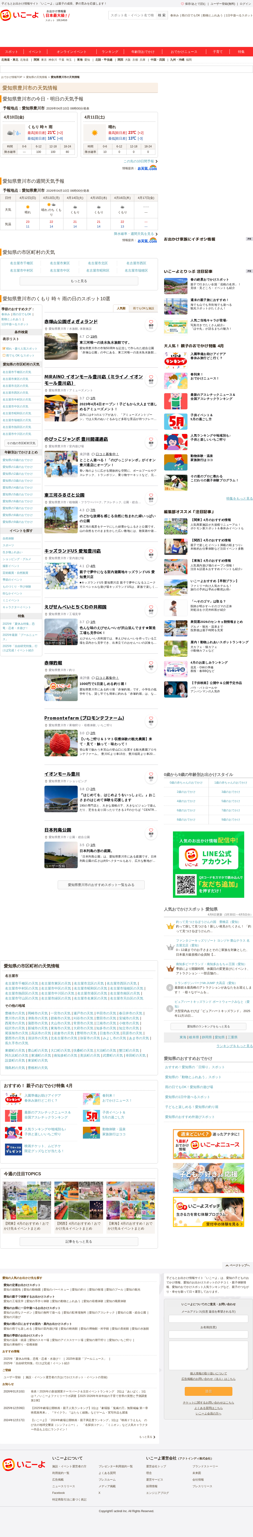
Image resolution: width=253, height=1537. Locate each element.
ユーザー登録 (12, 1377)
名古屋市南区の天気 (125, 993)
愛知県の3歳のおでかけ (18, 480)
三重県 (233, 1037)
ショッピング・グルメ (17, 559)
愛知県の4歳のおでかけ (18, 487)
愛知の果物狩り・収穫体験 (21, 1344)
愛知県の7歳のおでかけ (18, 508)
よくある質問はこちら (208, 1408)
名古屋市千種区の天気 (17, 372)
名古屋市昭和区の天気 (17, 413)
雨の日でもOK (191, 15)
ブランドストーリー (205, 1466)
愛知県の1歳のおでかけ (18, 467)
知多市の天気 (106, 1028)
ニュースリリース (63, 1486)
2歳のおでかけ (186, 792)
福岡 (189, 59)
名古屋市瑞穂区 (136, 270)
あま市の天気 (139, 1038)
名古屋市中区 (60, 270)
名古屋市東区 (60, 263)
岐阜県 (194, 1037)
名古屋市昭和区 (98, 270)
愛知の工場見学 (14, 1301)
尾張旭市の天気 (16, 1033)
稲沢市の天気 (15, 1028)
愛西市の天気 (15, 1038)
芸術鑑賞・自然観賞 (15, 573)
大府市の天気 (83, 1028)
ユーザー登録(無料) (222, 3)
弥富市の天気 (90, 1038)
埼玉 (69, 59)
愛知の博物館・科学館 (95, 1328)
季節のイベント (13, 579)
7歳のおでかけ (230, 810)
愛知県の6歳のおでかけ (18, 501)
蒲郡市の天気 (38, 1023)
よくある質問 (107, 1473)
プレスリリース (202, 1486)
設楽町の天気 (15, 1060)
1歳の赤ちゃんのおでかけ (230, 782)
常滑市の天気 (83, 1023)
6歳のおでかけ (186, 810)
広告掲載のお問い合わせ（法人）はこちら (208, 1379)
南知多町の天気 (65, 1055)
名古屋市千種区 (21, 263)
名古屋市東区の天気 (15, 379)
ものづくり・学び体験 (17, 586)
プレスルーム (107, 1479)
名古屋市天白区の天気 (126, 998)
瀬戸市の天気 (83, 1013)
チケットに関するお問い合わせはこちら (208, 1402)
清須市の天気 (38, 1038)
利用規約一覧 (60, 1473)
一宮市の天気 (61, 1013)
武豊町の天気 (113, 1055)
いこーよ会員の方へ (208, 1413)
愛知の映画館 (69, 1328)
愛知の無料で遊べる (48, 1312)
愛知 (87, 59)
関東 (36, 59)
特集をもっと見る (239, 498)
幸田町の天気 (136, 1055)
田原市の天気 (132, 1033)
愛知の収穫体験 (93, 1301)
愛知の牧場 (96, 1289)
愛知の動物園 (32, 1289)
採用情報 (152, 1486)
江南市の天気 (106, 1023)
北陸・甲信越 (103, 59)
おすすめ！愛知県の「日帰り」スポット (195, 1067)
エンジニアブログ (157, 1493)
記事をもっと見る (79, 1241)
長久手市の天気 (16, 1043)
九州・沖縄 (177, 59)
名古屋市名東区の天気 (90, 998)
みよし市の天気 (114, 1038)
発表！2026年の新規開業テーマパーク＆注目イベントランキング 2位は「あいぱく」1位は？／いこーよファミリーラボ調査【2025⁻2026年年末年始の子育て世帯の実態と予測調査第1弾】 (89, 1396)
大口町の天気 (61, 1050)
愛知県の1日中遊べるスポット (187, 1097)
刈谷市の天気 (83, 1018)
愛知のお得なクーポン (18, 1312)
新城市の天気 (38, 1028)
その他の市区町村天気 (21, 443)
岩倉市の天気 (64, 1033)
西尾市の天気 (15, 1023)
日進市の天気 (109, 1033)
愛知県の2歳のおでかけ (18, 473)
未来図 (196, 1473)
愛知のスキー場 (39, 1340)
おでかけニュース (184, 52)
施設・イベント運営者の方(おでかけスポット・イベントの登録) (66, 1377)
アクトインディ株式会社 (195, 1458)
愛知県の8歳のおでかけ (18, 515)
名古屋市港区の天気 (92, 993)
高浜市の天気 (41, 1033)
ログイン (245, 3)
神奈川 (52, 59)
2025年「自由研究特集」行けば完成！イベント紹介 (20, 648)
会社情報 (198, 1479)
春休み (174, 15)
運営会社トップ (156, 1466)
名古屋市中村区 (21, 270)
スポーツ (8, 545)
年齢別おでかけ (143, 52)
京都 (135, 59)
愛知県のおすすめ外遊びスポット (190, 1117)
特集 (241, 52)
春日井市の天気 (130, 1013)
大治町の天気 (106, 1050)
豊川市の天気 (15, 1018)
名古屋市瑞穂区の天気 (17, 420)
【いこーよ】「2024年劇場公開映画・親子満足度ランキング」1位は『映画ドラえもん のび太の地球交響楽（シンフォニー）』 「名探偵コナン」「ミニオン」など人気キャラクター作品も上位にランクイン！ (89, 1424)
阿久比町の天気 (16, 1055)
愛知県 (220, 1037)
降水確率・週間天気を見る (134, 234)
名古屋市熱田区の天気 (17, 427)
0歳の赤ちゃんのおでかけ (186, 782)
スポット (11, 52)
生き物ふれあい (13, 552)
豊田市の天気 (106, 1018)
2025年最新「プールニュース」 (20, 637)
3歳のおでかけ (230, 792)
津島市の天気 (38, 1018)
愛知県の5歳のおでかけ (18, 494)
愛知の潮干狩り (96, 1340)
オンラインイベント (72, 52)
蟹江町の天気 (129, 1050)
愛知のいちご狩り (120, 1340)
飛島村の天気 (15, 1068)
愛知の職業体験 (116, 1301)
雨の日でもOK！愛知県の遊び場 (189, 1087)
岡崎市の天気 (38, 1013)
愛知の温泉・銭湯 (15, 1340)
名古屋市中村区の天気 (17, 399)
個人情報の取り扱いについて (208, 1373)
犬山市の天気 (61, 1023)
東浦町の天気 (41, 1055)
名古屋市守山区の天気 (21, 998)
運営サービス (154, 1479)
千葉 (61, 59)
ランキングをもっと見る (234, 1046)
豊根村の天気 (38, 1068)
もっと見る (145, 1436)
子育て (218, 52)
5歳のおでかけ (230, 801)
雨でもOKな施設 (143, 308)
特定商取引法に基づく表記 (69, 1499)
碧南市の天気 (61, 1018)
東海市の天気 (61, 1028)
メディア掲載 (107, 1486)
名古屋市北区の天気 (15, 386)
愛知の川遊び (12, 1317)
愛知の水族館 (140, 1328)
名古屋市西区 (136, 263)
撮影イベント (11, 566)
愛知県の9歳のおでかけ (18, 522)
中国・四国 (158, 59)
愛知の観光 (133, 1289)
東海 (80, 59)
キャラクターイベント (17, 607)
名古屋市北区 (98, 263)
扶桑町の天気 (83, 1050)
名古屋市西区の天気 (15, 392)
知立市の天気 (129, 1028)
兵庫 (142, 59)
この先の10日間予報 (139, 161)
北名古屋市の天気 (64, 1038)
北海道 (24, 59)
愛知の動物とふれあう (66, 1301)
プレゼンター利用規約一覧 (116, 1466)
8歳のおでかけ (186, 819)
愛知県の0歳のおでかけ (18, 460)
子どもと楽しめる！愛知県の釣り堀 (191, 1107)
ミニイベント (11, 600)
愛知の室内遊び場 (46, 1328)
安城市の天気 (129, 1018)
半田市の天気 (106, 1013)
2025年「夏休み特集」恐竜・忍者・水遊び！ (19, 626)
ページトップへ (238, 1265)
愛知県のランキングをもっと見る (208, 1026)
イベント (35, 52)
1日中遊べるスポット (239, 15)
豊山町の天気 (38, 1050)
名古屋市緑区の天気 (56, 998)
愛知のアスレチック (102, 1312)
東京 (44, 59)
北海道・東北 (9, 59)
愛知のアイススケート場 (67, 1340)
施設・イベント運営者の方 (69, 1466)
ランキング (110, 52)
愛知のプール (114, 1289)
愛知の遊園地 (12, 1289)
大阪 (128, 59)
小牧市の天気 (129, 1023)
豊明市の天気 (87, 1033)
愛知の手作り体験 (37, 1301)
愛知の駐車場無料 (74, 1312)
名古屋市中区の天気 (15, 406)
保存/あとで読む (193, 3)
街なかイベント (13, 593)
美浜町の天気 (90, 1055)
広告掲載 (58, 1479)
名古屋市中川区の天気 (17, 434)
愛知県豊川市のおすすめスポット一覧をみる (101, 885)
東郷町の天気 (15, 1050)
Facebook (58, 1493)
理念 (149, 1473)
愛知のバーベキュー (56, 1289)
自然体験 (8, 538)
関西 (120, 59)
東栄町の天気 (38, 1060)
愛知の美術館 (120, 1328)
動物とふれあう (213, 15)
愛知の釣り (79, 1289)
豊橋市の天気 (15, 1013)
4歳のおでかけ (186, 801)
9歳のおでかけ (230, 819)
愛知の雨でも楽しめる (18, 1328)
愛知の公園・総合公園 (132, 1312)
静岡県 (207, 1037)
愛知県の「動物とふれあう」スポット (193, 1077)
